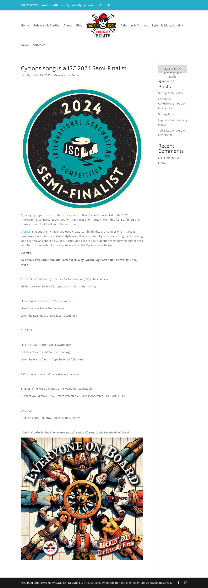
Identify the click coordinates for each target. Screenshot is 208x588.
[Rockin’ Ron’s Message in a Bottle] (172, 69)
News (25, 45)
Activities (39, 45)
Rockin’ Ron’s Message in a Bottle (172, 72)
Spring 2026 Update (171, 93)
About (67, 25)
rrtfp (28, 75)
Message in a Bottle (66, 75)
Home (25, 25)
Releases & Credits (46, 25)
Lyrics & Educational (166, 25)
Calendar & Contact (134, 25)
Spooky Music (167, 114)
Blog (79, 25)
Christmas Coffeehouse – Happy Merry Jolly (171, 103)
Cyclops (26, 231)
